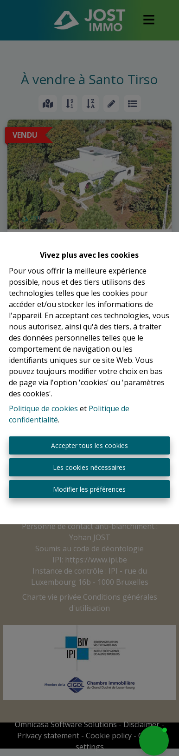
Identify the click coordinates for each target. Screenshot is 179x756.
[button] (154, 741)
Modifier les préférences (89, 489)
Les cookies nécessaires (89, 467)
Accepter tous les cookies (89, 445)
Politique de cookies (43, 408)
